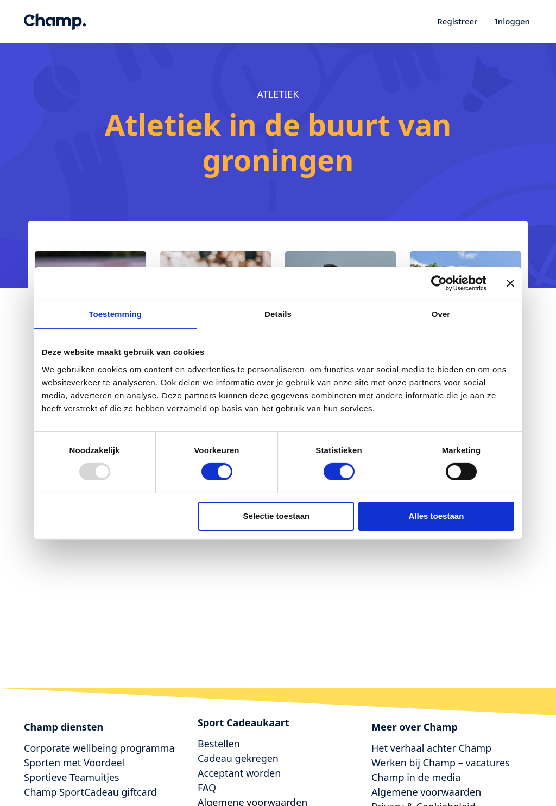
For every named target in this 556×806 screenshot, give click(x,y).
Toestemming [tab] (115, 313)
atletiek (278, 93)
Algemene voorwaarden (426, 791)
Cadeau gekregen (238, 758)
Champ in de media (415, 777)
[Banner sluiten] (510, 283)
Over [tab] (441, 313)
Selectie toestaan (276, 516)
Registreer (457, 21)
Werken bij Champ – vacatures (440, 762)
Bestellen (219, 743)
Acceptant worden (239, 772)
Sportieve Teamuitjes (71, 777)
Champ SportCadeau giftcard (90, 791)
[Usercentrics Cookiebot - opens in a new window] (438, 283)
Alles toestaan (436, 516)
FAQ (207, 787)
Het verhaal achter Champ (431, 747)
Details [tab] (278, 313)
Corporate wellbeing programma (99, 747)
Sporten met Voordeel (74, 762)
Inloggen (512, 21)
